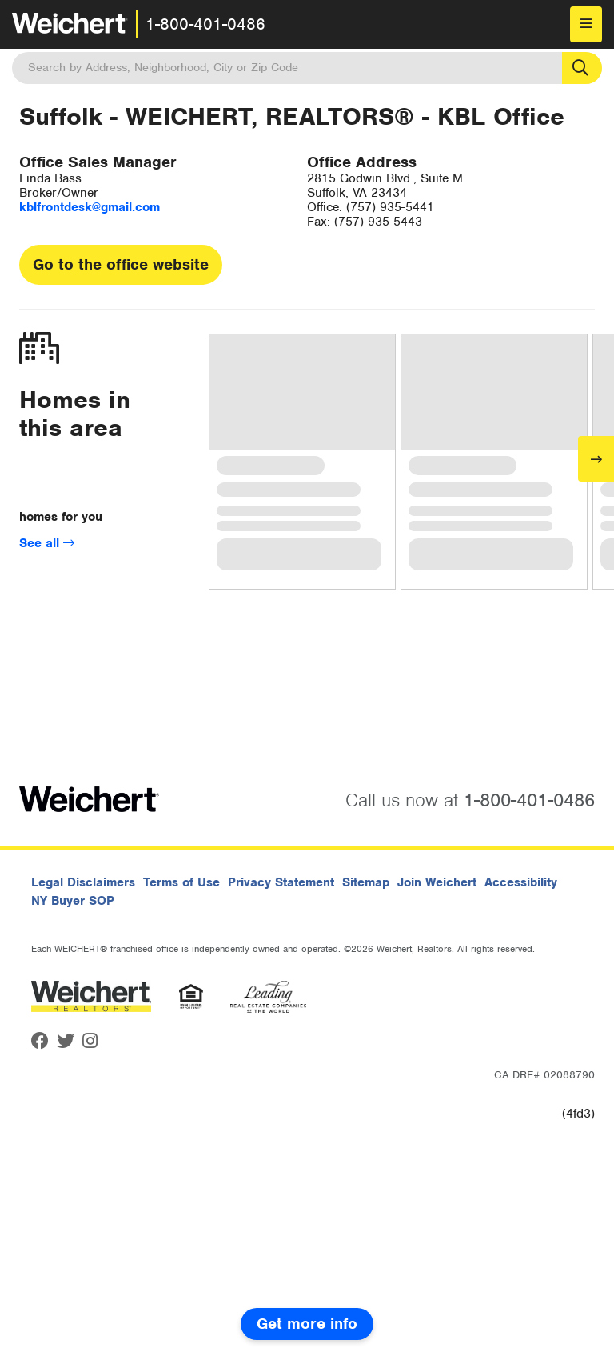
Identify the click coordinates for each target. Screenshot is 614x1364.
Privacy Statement (281, 882)
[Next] (596, 459)
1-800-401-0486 (205, 24)
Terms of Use (181, 882)
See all (46, 543)
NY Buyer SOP (72, 901)
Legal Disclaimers (83, 882)
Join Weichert (436, 882)
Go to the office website (121, 264)
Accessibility (520, 882)
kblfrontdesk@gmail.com (89, 207)
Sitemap (365, 882)
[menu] (586, 24)
